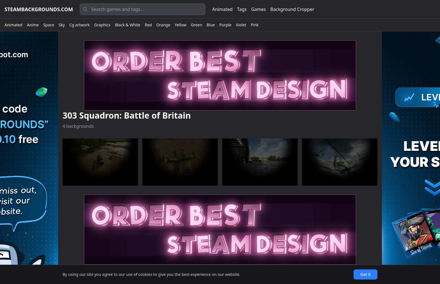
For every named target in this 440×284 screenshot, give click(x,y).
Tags (242, 9)
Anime (33, 24)
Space (48, 24)
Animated (222, 9)
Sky (62, 24)
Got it (365, 274)
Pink (255, 24)
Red (148, 24)
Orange (163, 24)
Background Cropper (292, 9)
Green (196, 24)
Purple (225, 24)
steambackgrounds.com (38, 9)
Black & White (127, 24)
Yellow (181, 24)
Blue (211, 24)
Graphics (102, 24)
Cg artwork (79, 24)
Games (258, 9)
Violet (241, 24)
